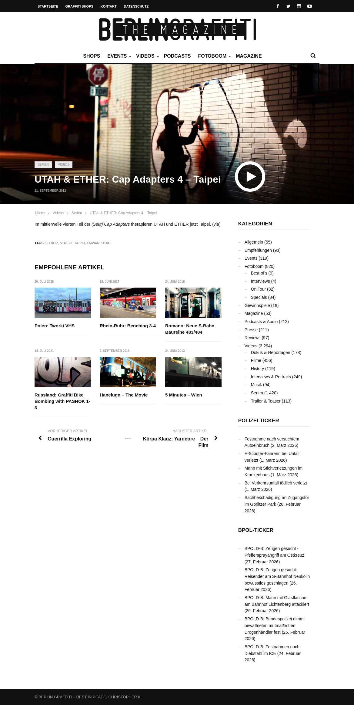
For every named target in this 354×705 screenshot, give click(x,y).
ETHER (52, 243)
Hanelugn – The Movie (124, 395)
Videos (146, 56)
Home (40, 213)
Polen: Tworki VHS (55, 325)
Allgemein (254, 242)
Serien (43, 164)
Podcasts (177, 56)
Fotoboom (213, 56)
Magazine (249, 56)
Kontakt (109, 6)
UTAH (106, 243)
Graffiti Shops (79, 6)
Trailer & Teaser (266, 401)
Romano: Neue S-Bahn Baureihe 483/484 (190, 329)
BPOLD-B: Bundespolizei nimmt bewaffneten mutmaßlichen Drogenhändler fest (275, 625)
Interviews (260, 281)
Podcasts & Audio (261, 321)
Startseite (48, 6)
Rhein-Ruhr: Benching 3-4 (128, 325)
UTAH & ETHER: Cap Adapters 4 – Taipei (123, 213)
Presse (251, 329)
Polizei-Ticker (258, 420)
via (216, 224)
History (257, 368)
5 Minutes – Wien (183, 395)
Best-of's (259, 273)
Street (66, 243)
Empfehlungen (258, 250)
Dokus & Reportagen (270, 352)
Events (118, 56)
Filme (256, 360)
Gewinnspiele (257, 305)
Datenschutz (136, 6)
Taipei (79, 243)
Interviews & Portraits (271, 376)
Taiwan (93, 243)
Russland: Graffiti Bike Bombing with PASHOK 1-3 (62, 401)
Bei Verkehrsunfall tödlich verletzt (276, 483)
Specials (259, 297)
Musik (256, 384)
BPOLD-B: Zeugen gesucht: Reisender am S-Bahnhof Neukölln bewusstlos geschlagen (277, 576)
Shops (91, 56)
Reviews (253, 337)
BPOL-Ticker (255, 530)
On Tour (258, 289)
